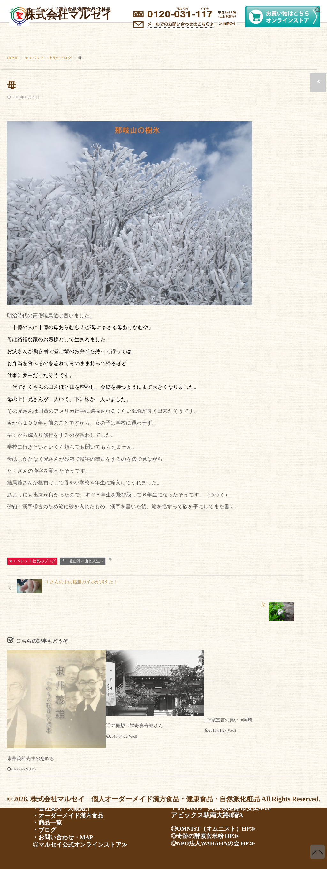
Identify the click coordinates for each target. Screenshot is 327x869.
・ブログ (45, 829)
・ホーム (45, 798)
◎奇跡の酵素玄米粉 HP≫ (208, 834)
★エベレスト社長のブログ (32, 561)
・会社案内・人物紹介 (64, 806)
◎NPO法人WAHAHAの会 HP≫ (217, 841)
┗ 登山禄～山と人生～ (83, 561)
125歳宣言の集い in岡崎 (228, 701)
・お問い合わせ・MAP (66, 837)
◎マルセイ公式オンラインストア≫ (85, 844)
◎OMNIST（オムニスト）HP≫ (217, 826)
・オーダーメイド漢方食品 (71, 814)
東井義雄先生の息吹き (29, 740)
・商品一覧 (49, 821)
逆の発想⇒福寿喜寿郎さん (133, 707)
